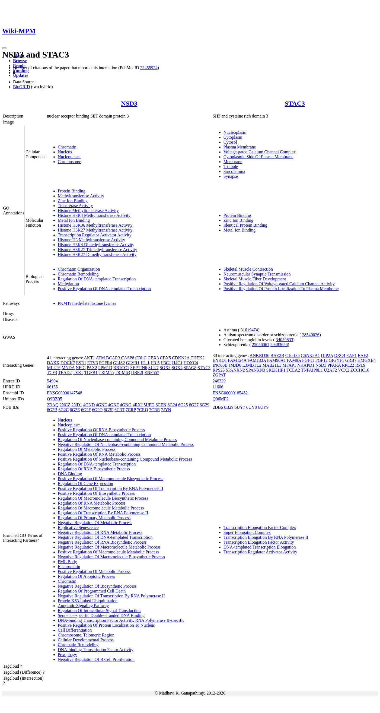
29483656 (279, 344)
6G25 (183, 405)
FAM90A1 (276, 360)
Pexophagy (67, 654)
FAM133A (256, 360)
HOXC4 (191, 362)
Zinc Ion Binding (73, 200)
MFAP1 (289, 365)
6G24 (172, 405)
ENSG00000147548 (64, 393)
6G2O (97, 409)
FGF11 (308, 360)
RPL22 (348, 365)
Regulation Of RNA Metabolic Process (92, 503)
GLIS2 (119, 362)
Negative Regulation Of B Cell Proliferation (96, 659)
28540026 (311, 334)
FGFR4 (105, 362)
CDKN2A (180, 358)
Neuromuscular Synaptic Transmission (257, 274)
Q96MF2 (221, 399)
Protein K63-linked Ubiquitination (87, 600)
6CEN (160, 405)
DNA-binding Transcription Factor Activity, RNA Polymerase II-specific (121, 620)
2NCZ (65, 405)
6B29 (229, 407)
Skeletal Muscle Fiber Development (254, 279)
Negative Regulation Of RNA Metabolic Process (100, 532)
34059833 (284, 339)
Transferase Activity (75, 205)
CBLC (141, 358)
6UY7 (240, 407)
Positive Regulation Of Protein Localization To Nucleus (106, 625)
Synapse (230, 176)
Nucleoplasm (69, 156)
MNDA (68, 367)
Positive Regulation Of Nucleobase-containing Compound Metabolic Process (125, 459)
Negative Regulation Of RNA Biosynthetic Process (102, 542)
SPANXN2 (235, 370)
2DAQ (53, 405)
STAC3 (295, 103)
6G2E (75, 409)
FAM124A (237, 360)
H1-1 (144, 362)
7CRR (154, 409)
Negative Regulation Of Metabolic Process (95, 522)
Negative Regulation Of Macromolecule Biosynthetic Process (111, 556)
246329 (219, 381)
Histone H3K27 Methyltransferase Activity (95, 230)
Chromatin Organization (79, 269)
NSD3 (129, 103)
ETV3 (92, 362)
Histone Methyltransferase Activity (88, 210)
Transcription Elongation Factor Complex (259, 527)
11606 (218, 387)
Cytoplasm (232, 137)
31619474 (249, 330)
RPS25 (219, 370)
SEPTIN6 (138, 367)
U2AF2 (330, 370)
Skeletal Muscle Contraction (248, 269)
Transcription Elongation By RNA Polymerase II (265, 537)
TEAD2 (65, 372)
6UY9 (263, 407)
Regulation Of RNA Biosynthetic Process (94, 469)
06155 (52, 387)
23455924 (149, 67)
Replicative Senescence (78, 527)
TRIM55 (106, 372)
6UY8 (251, 407)
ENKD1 (220, 360)
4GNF (113, 405)
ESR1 (81, 362)
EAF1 (351, 355)
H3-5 (155, 362)
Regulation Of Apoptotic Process (86, 576)
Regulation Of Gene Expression (85, 483)
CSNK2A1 (310, 355)
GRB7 (350, 360)
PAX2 (92, 367)
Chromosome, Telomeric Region (86, 635)
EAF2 (363, 355)
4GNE (101, 405)
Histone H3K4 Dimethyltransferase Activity (96, 244)
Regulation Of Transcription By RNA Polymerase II (103, 513)
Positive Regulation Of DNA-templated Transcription (104, 288)
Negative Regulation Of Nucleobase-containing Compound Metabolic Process (126, 444)
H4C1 (177, 362)
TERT (78, 372)
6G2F (86, 409)
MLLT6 (53, 367)
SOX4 (177, 367)
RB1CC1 (121, 367)
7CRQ (142, 409)
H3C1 (166, 362)
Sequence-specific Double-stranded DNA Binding (101, 615)
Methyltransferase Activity (81, 196)
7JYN (166, 409)
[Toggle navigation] (4, 48)
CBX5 (165, 358)
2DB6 (218, 407)
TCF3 (52, 372)
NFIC (80, 367)
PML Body (67, 561)
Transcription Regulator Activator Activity (95, 235)
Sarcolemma (234, 171)
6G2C (63, 409)
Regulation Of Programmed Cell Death (92, 591)
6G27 (194, 405)
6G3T (119, 409)
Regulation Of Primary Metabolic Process (94, 517)
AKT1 (89, 358)
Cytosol (230, 142)
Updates (20, 75)
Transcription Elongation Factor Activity (258, 542)
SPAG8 (190, 367)
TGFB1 (91, 372)
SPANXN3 (255, 370)
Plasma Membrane (239, 147)
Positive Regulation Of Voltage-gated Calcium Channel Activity (279, 283)
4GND (89, 405)
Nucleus (65, 152)
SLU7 (153, 367)
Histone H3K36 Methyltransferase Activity (95, 225)
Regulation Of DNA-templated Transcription (97, 279)
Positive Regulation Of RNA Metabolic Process (99, 454)
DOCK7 (67, 362)
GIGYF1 (336, 360)
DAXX (53, 362)
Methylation (68, 283)
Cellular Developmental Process (86, 640)
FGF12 (321, 360)
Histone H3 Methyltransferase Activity (91, 239)
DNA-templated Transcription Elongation (259, 547)
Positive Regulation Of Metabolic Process (94, 571)
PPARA (334, 365)
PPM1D (105, 367)
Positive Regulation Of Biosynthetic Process (96, 493)
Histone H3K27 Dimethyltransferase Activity (97, 254)
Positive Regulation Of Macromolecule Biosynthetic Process (110, 478)
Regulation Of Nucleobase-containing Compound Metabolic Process (117, 439)
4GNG (126, 405)
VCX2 (343, 370)
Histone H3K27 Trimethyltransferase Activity (97, 249)
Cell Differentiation (75, 630)
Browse (20, 60)
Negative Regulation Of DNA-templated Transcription (105, 537)
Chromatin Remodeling (78, 274)
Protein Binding (71, 191)
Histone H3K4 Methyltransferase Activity (94, 215)
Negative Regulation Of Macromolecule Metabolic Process (109, 547)
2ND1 (77, 405)
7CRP (131, 409)
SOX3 (165, 367)
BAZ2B (277, 355)
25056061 (260, 344)
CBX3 (153, 358)
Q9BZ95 (54, 399)
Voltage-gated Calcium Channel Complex (259, 152)
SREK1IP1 (275, 370)
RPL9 (360, 365)
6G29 (204, 405)
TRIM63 (122, 372)
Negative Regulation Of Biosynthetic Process (97, 586)
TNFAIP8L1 (312, 370)
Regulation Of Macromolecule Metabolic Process (101, 508)
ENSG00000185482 (230, 393)
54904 (52, 381)
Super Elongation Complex (247, 532)
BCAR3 (113, 358)
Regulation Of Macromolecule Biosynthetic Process (103, 498)
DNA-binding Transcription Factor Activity (95, 649)
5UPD (148, 405)
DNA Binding (70, 473)
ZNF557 (151, 372)
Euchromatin (69, 566)
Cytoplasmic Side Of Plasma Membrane (258, 156)
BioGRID (21, 86)
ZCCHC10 (359, 370)
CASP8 (127, 358)
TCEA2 (293, 370)
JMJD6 (235, 365)
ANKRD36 (259, 355)
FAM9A (294, 360)
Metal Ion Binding (74, 220)
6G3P (108, 409)
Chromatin (67, 147)
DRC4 (339, 355)
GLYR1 (133, 362)
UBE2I (137, 372)
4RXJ (137, 405)
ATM (100, 358)
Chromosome (69, 161)
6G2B (52, 409)
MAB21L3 (271, 365)
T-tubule (230, 166)
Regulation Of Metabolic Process (87, 449)
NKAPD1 (305, 365)
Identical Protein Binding (245, 225)
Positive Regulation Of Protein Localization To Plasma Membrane (281, 288)
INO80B (220, 365)
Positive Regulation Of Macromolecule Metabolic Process (108, 552)
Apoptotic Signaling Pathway (83, 605)
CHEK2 (197, 358)
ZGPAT (219, 375)
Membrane (232, 161)
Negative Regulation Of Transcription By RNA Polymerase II (111, 596)
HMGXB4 (366, 360)
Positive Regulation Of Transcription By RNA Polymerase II (110, 488)
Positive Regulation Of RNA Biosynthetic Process (101, 429)
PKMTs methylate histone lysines (87, 303)
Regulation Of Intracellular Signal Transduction (99, 610)
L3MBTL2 (251, 365)
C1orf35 (292, 355)
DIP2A (327, 355)
